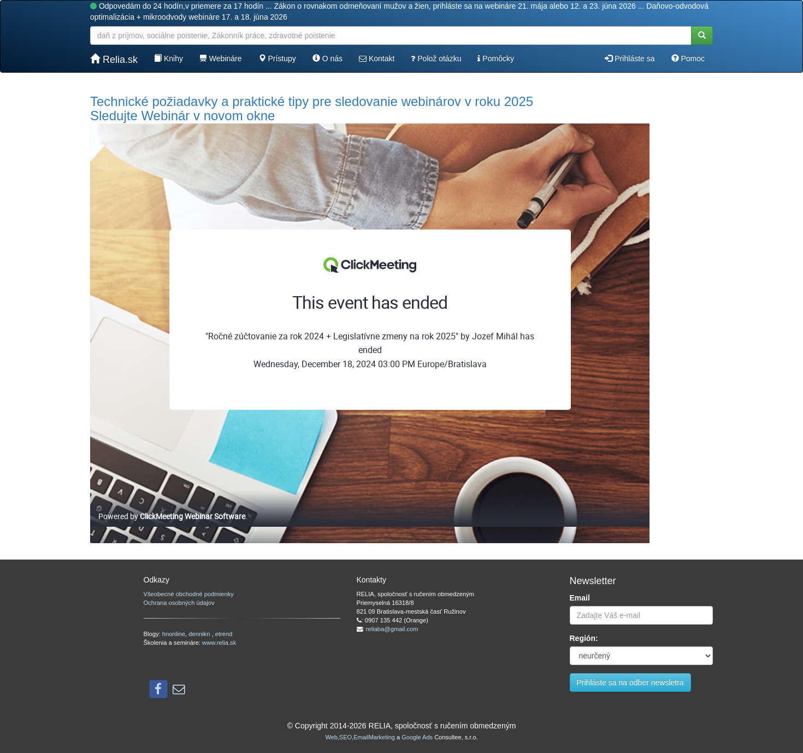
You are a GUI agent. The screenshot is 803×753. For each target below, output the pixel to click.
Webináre (220, 58)
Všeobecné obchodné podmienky (189, 594)
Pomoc (688, 58)
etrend (224, 634)
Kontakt (376, 58)
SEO (345, 737)
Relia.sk (114, 59)
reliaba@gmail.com (392, 629)
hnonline (173, 634)
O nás (327, 58)
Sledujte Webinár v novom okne (182, 115)
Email (580, 597)
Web (331, 737)
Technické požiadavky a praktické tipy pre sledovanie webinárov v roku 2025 (311, 101)
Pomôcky (495, 58)
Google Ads (417, 737)
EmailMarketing (374, 737)
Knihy (168, 58)
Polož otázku (436, 58)
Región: (584, 638)
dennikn (199, 634)
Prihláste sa (629, 58)
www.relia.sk (219, 642)
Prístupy (277, 58)
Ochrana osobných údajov (179, 602)
